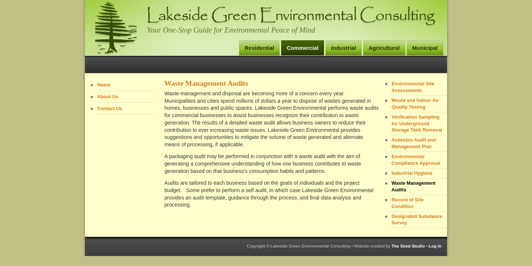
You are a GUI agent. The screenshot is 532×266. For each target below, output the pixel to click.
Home (103, 85)
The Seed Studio (408, 246)
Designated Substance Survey (417, 220)
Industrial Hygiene (412, 173)
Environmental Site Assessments (413, 87)
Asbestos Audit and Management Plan (414, 143)
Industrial (343, 48)
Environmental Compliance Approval (416, 160)
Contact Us (109, 108)
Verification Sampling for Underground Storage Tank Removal (417, 123)
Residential (259, 48)
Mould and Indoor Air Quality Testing (415, 104)
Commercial (302, 48)
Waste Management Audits (414, 186)
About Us (107, 96)
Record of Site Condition (408, 203)
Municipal (425, 48)
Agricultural (384, 48)
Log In (435, 246)
